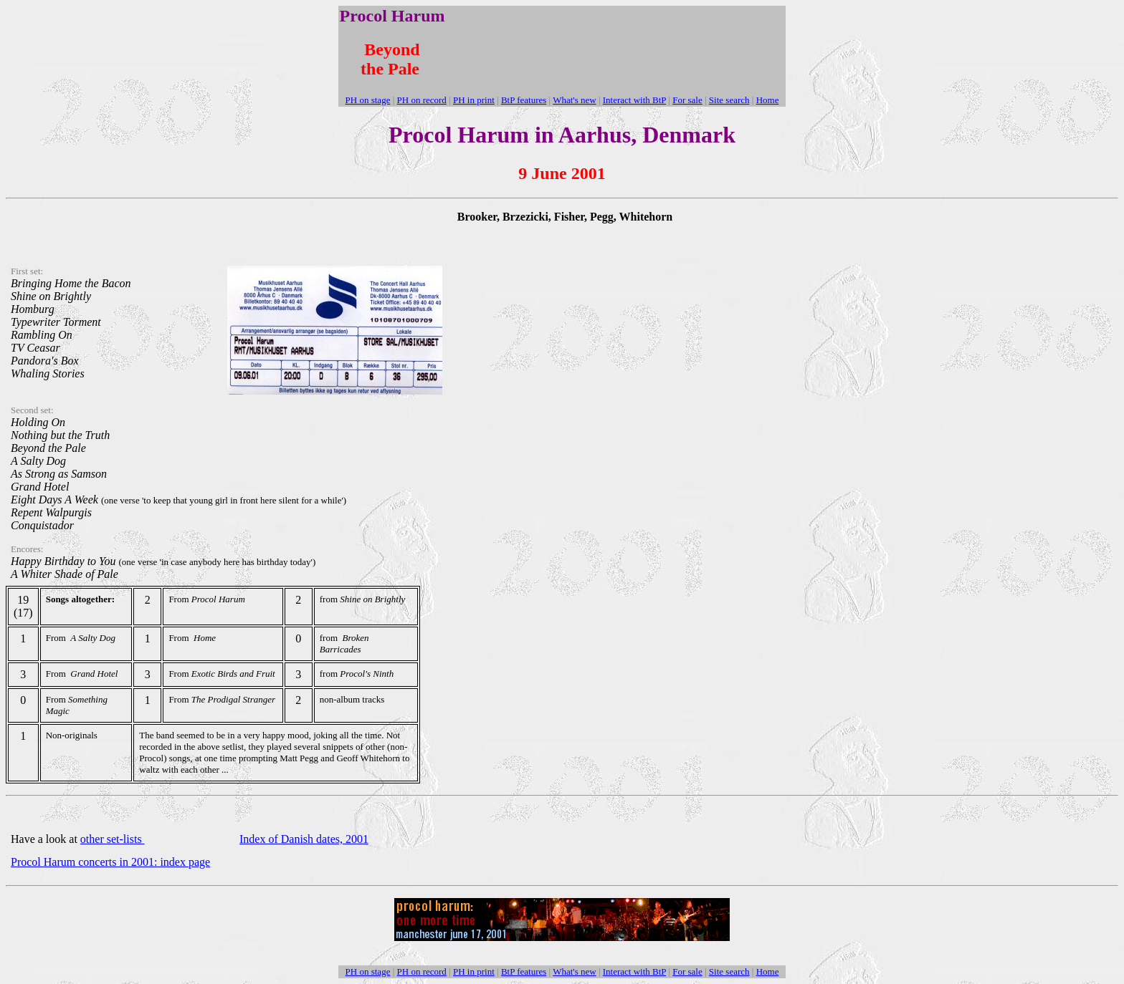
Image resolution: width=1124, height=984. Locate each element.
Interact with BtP (634, 100)
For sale (687, 100)
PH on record (422, 100)
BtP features (523, 100)
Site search (729, 100)
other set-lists (112, 839)
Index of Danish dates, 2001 (303, 839)
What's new (574, 100)
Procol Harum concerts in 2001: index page (110, 862)
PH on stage (368, 100)
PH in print (474, 100)
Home (767, 100)
